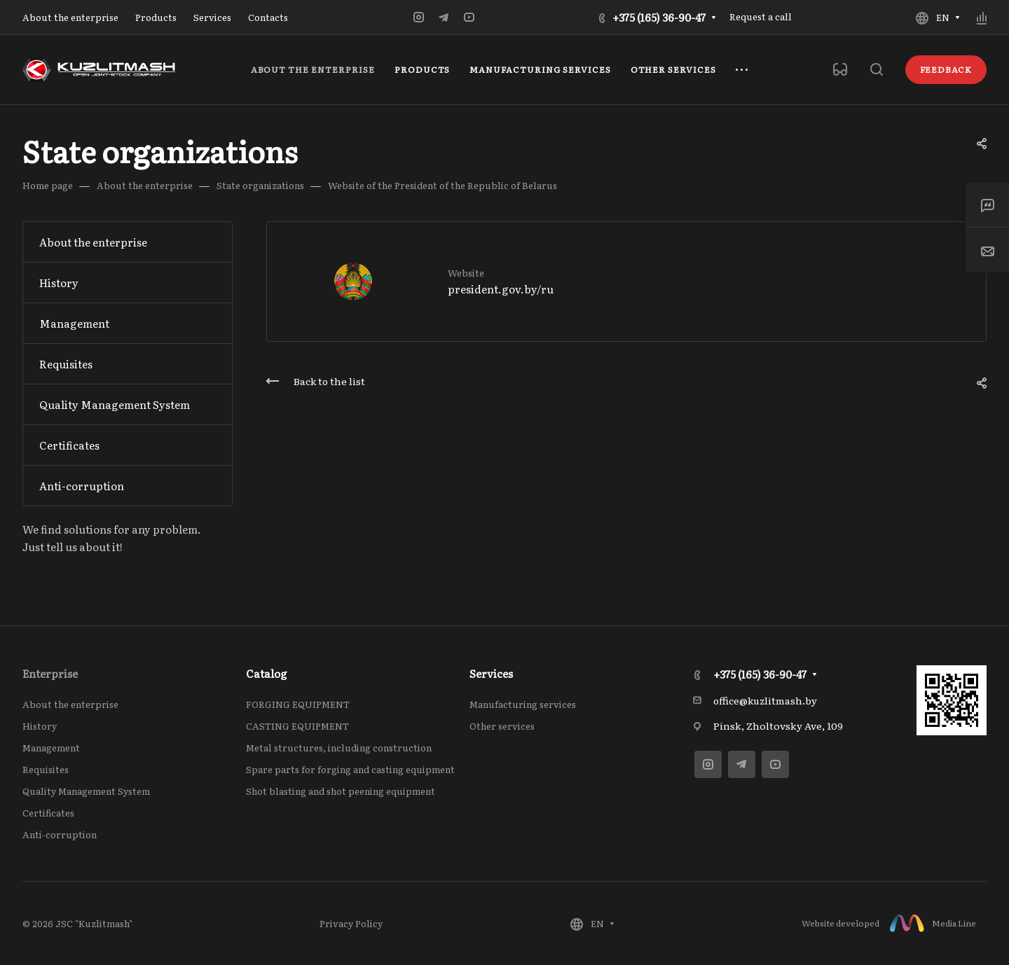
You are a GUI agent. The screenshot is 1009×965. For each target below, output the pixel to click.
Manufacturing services (522, 704)
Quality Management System (114, 404)
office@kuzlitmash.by (765, 700)
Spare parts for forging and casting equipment (350, 769)
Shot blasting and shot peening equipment (340, 791)
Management (74, 323)
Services (491, 673)
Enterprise (50, 673)
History (58, 283)
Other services (502, 726)
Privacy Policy (351, 923)
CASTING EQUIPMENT (297, 726)
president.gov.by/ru (501, 289)
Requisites (65, 364)
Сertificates (69, 445)
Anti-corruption (81, 486)
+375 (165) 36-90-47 (659, 17)
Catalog (266, 673)
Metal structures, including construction (339, 747)
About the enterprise (93, 242)
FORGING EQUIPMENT (298, 704)
